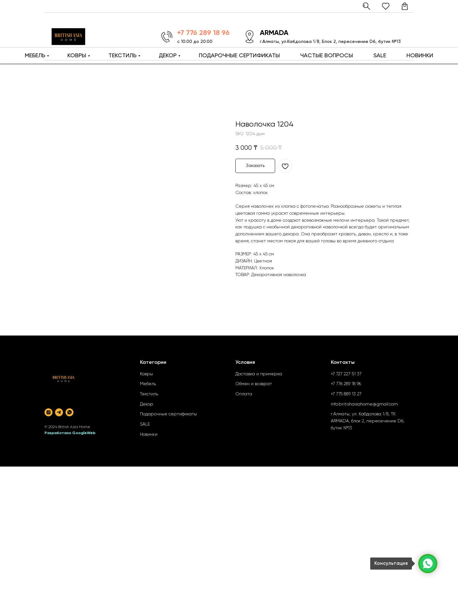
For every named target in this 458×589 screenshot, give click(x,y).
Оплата (243, 394)
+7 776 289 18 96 (346, 384)
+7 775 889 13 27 (346, 394)
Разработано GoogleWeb (70, 433)
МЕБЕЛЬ (35, 56)
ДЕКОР (168, 56)
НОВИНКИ (419, 56)
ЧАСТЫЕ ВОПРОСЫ (326, 56)
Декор (146, 404)
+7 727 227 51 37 (346, 374)
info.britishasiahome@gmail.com (364, 404)
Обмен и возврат (253, 384)
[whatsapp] (69, 412)
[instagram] (48, 412)
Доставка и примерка (258, 374)
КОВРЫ (76, 56)
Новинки (148, 434)
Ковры (146, 374)
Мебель (148, 384)
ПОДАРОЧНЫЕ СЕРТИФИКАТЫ (239, 56)
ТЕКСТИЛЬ (122, 56)
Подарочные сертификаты (168, 414)
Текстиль (149, 394)
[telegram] (59, 412)
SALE (379, 56)
